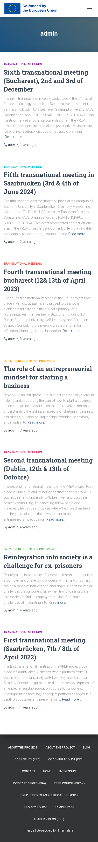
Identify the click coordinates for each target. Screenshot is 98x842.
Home (47, 771)
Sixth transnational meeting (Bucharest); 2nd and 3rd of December (46, 80)
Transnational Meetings (23, 64)
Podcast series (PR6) (29, 783)
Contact (28, 771)
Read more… (14, 137)
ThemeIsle (65, 830)
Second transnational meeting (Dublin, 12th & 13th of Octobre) (48, 468)
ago (28, 145)
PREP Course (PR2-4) (69, 783)
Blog (86, 747)
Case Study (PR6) (27, 759)
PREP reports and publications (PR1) (49, 795)
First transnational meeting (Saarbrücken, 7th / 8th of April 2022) (44, 648)
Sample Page (64, 807)
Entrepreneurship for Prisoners (29, 361)
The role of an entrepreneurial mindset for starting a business (48, 377)
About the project (22, 747)
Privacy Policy (35, 807)
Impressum (67, 771)
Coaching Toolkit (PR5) (66, 759)
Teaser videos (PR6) (49, 819)
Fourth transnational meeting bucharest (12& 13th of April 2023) (47, 280)
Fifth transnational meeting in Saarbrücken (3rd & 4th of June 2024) (49, 183)
